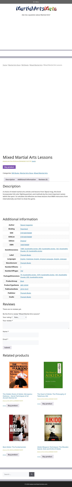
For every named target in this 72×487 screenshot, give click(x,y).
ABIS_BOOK (24, 285)
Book (22, 281)
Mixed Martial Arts (36, 65)
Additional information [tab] (27, 179)
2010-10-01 (24, 289)
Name (6, 331)
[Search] (31, 474)
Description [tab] (10, 179)
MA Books (25, 65)
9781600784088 (26, 233)
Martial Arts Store (14, 65)
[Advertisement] (36, 37)
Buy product (9, 167)
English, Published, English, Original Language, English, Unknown (43, 259)
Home (5, 65)
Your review (8, 321)
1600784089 (24, 245)
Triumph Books (25, 255)
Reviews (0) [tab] (43, 179)
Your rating (7, 317)
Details (33, 161)
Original (23, 241)
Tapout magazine (26, 225)
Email (5, 339)
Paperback (24, 229)
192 (21, 271)
